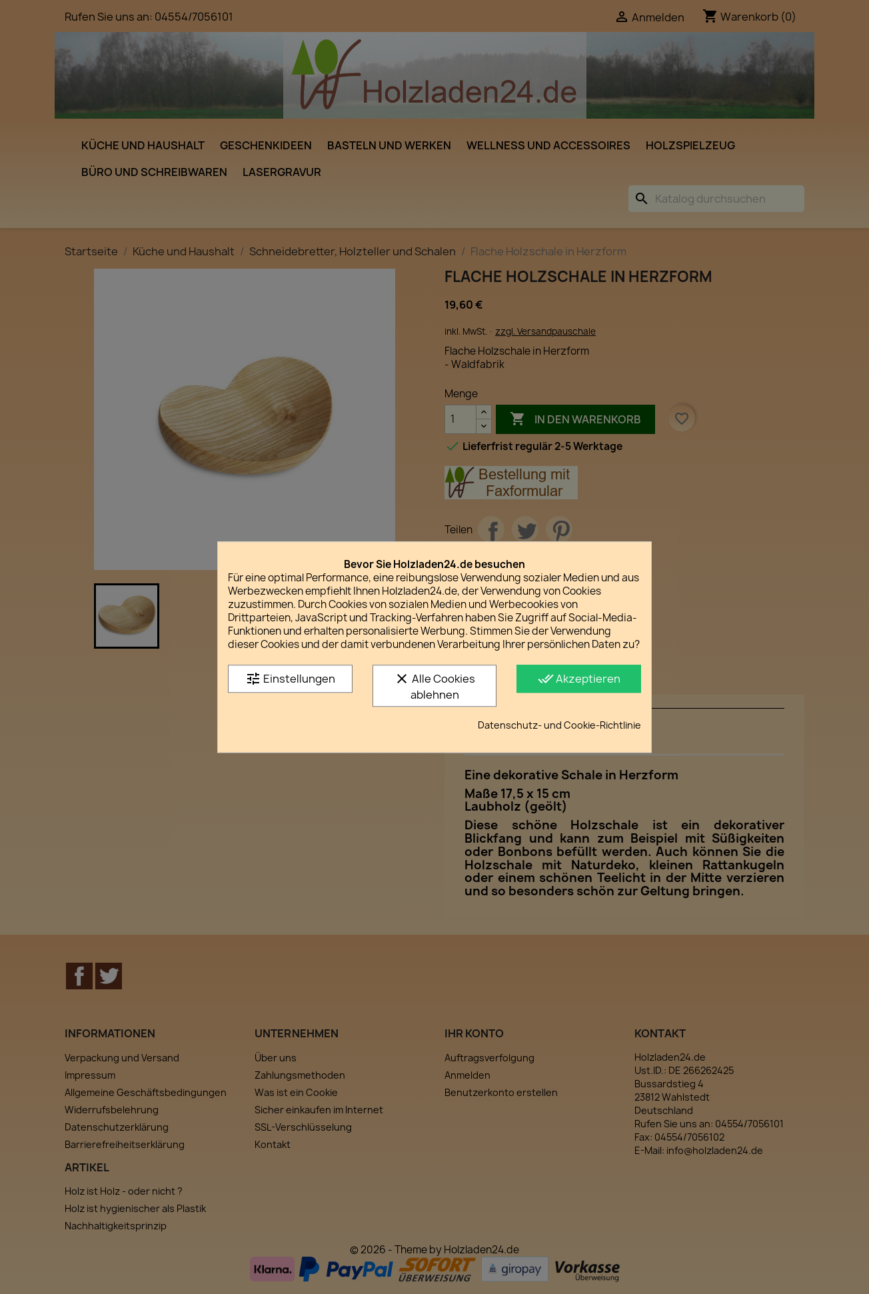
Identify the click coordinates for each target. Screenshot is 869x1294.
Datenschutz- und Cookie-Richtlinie (559, 725)
